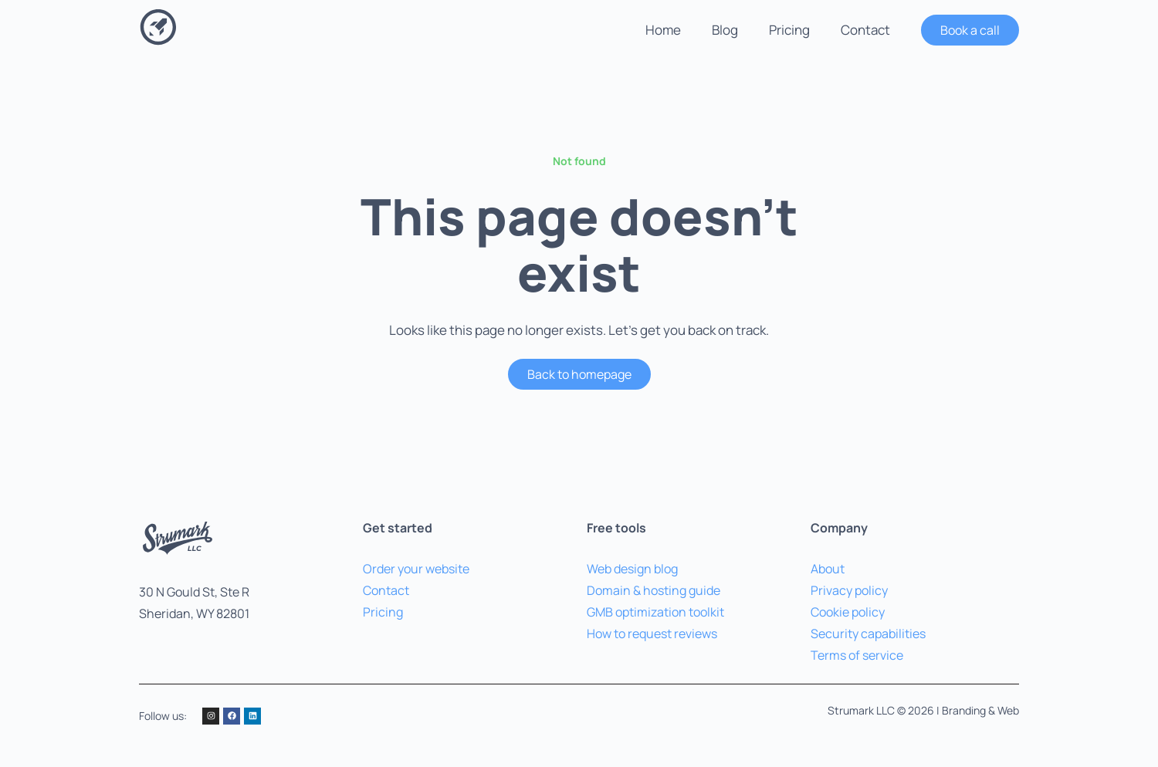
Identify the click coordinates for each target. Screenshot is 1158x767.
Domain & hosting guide (653, 590)
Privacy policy (849, 590)
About (828, 568)
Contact (865, 30)
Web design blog (632, 568)
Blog (725, 30)
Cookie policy (848, 611)
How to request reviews (652, 633)
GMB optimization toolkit (655, 611)
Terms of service (857, 655)
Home (663, 30)
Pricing (789, 30)
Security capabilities (868, 633)
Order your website (416, 568)
